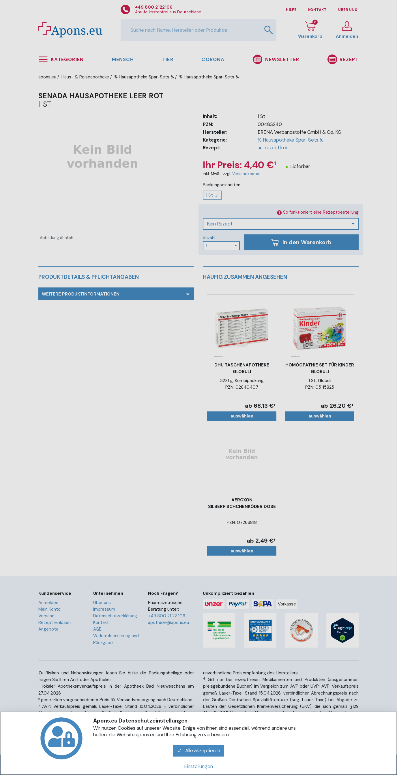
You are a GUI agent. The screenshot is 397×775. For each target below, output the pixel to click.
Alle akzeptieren (198, 750)
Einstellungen (198, 766)
